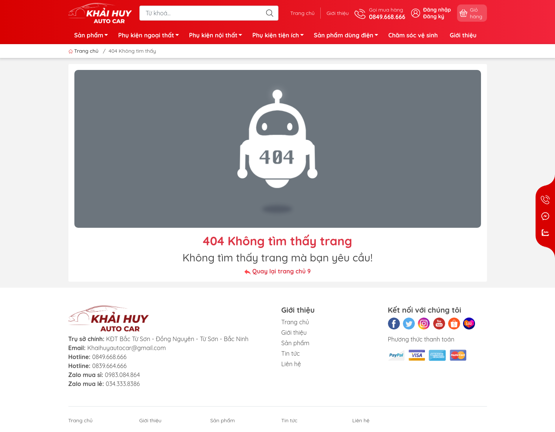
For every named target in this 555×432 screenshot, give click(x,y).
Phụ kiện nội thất (218, 36)
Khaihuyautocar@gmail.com (126, 348)
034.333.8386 (123, 383)
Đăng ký (433, 16)
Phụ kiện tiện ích (280, 36)
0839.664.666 (109, 366)
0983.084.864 (122, 375)
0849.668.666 (109, 357)
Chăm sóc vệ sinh (413, 35)
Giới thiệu (338, 13)
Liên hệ (291, 364)
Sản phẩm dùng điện (348, 36)
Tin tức (290, 353)
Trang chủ (302, 13)
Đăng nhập (437, 9)
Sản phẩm (93, 36)
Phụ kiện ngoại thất (150, 36)
